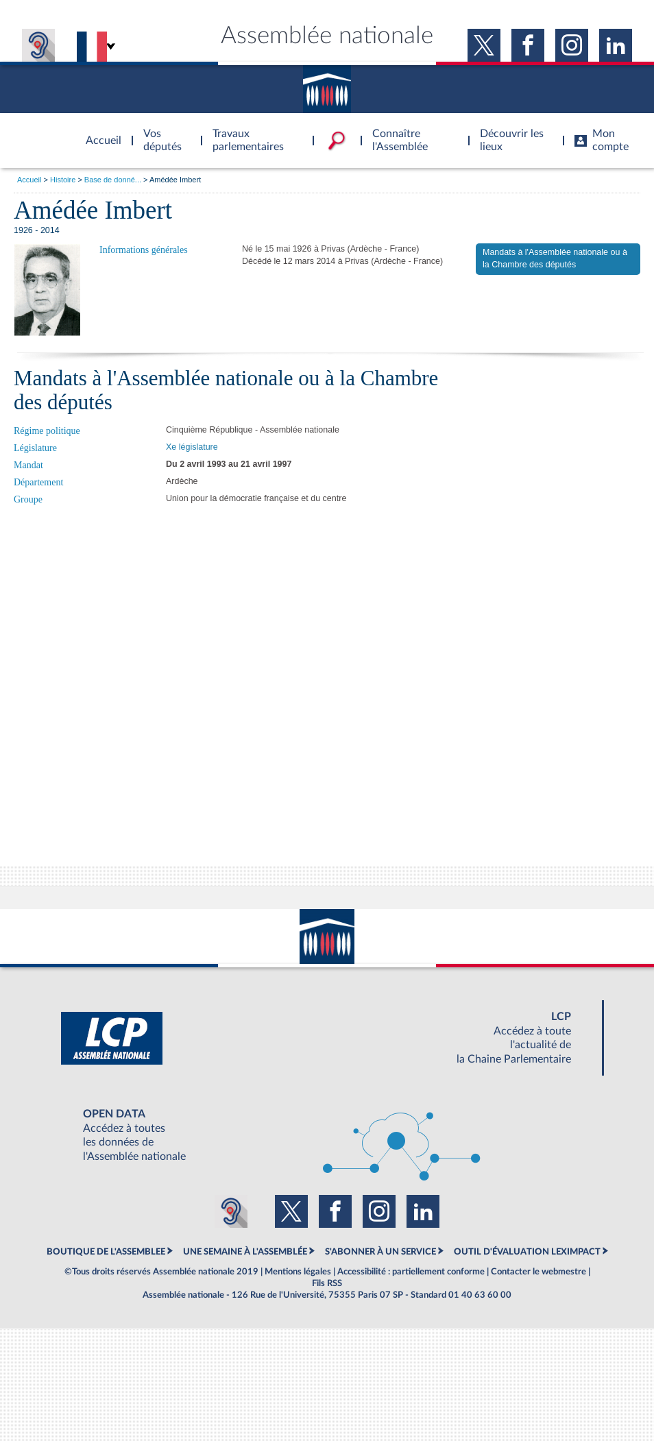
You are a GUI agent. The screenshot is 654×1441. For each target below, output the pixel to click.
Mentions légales (298, 1272)
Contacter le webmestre (538, 1272)
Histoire (62, 179)
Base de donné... (112, 179)
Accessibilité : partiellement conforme (411, 1272)
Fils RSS (327, 1283)
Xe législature (192, 447)
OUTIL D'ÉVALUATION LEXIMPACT (527, 1252)
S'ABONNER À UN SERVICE (380, 1252)
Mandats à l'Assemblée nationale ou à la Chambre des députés (555, 258)
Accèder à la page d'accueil (99, 132)
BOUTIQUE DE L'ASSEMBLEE (106, 1252)
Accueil (29, 179)
